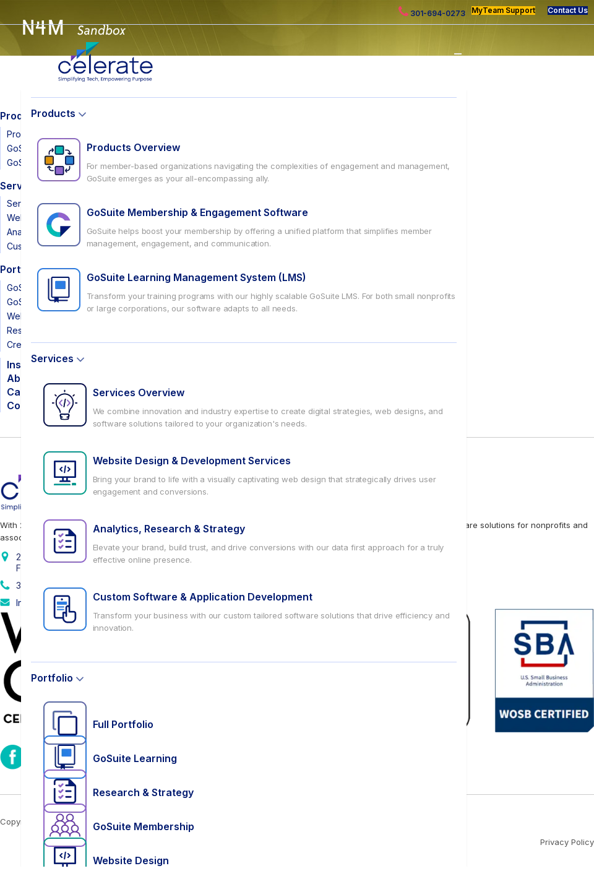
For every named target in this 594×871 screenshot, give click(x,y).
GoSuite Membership (143, 826)
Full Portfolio (123, 724)
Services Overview (138, 392)
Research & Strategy (143, 792)
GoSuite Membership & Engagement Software (197, 212)
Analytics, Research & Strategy (169, 528)
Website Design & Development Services (192, 460)
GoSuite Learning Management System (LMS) (196, 277)
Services (52, 358)
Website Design (131, 860)
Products (53, 113)
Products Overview (133, 147)
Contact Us (568, 10)
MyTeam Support (503, 10)
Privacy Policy (567, 842)
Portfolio (52, 678)
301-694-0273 (431, 12)
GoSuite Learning (135, 758)
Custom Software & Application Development (202, 597)
